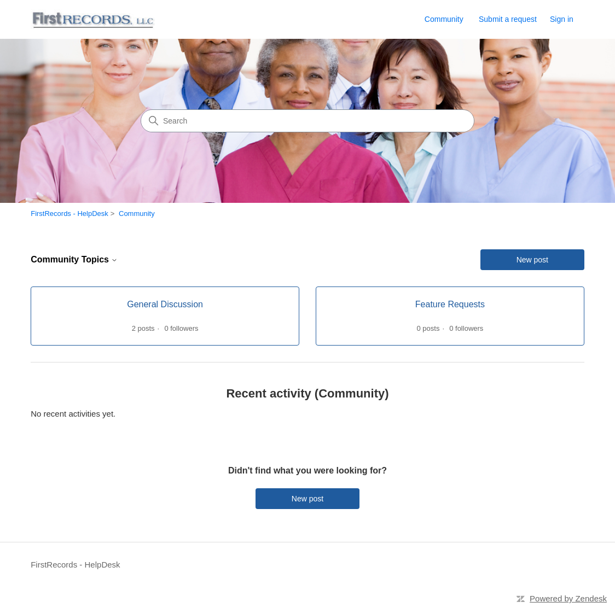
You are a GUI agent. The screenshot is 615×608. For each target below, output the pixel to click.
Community (444, 19)
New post (532, 259)
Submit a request (508, 19)
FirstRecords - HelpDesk (69, 213)
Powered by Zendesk (568, 598)
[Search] (307, 121)
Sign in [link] (561, 19)
